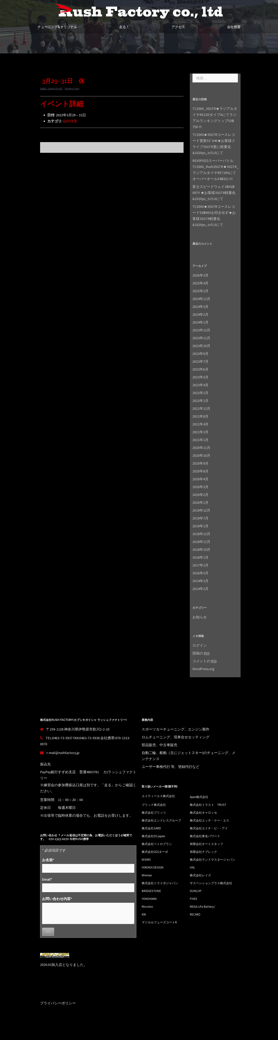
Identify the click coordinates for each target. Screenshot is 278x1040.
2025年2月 (200, 291)
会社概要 (234, 27)
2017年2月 (200, 565)
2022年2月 (200, 393)
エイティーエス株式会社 (161, 796)
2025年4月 (200, 283)
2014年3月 (200, 581)
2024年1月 (200, 322)
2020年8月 (200, 471)
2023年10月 (201, 346)
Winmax (148, 881)
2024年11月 (201, 299)
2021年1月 (200, 440)
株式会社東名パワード (207, 836)
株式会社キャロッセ (206, 812)
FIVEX (194, 910)
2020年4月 (200, 479)
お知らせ (199, 617)
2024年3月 (200, 306)
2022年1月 (200, 400)
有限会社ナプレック (206, 851)
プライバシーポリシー (58, 1003)
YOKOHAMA (150, 910)
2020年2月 (200, 494)
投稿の (201, 653)
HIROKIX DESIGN (154, 873)
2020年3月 (200, 487)
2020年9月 (200, 463)
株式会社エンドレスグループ (165, 820)
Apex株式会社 (201, 796)
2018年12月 (201, 534)
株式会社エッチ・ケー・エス (213, 820)
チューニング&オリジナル (57, 27)
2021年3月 (200, 432)
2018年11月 (201, 541)
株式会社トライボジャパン (163, 889)
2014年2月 (200, 588)
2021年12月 (201, 408)
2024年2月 (200, 314)
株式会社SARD (153, 828)
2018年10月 (201, 549)
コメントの (204, 661)
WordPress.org (203, 669)
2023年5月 (200, 377)
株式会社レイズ (202, 881)
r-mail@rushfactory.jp (62, 752)
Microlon (148, 918)
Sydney (104, 1034)
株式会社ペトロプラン (159, 843)
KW (144, 926)
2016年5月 (200, 573)
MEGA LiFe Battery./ (204, 918)
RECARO (196, 926)
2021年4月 (200, 424)
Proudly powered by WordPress (60, 1034)
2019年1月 (200, 526)
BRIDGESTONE (153, 903)
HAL (193, 873)
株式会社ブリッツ (156, 812)
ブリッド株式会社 (156, 804)
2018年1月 (200, 557)
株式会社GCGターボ (157, 851)
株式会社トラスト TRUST (211, 804)
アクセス (178, 27)
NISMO (147, 859)
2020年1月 (200, 502)
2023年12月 (201, 330)
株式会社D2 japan (155, 836)
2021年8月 (200, 416)
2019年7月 (200, 518)
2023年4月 (200, 385)
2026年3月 (200, 275)
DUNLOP (196, 903)
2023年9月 (200, 353)
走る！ (124, 27)
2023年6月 (200, 369)
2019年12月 (201, 510)
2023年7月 (200, 361)
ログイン (199, 645)
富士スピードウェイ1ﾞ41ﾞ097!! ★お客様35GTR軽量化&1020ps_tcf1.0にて (214, 192)
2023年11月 (201, 338)
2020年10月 (201, 455)
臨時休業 (70, 121)
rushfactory (72, 88)
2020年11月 (201, 447)
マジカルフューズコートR (162, 934)
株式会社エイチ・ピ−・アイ (212, 828)
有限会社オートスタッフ (209, 843)
